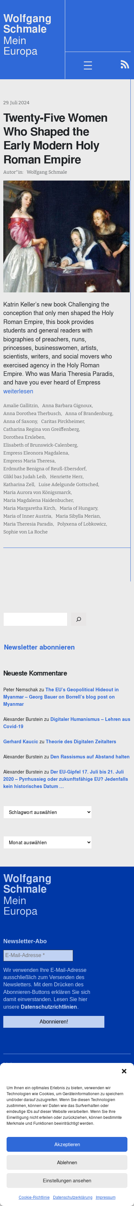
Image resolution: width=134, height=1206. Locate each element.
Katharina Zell (18, 484)
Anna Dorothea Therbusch (32, 413)
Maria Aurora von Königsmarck (37, 492)
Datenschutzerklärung (73, 1197)
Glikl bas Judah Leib (24, 477)
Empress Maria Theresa (29, 461)
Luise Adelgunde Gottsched (68, 484)
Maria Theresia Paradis (28, 524)
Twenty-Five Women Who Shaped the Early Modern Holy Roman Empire (55, 138)
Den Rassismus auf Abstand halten (90, 756)
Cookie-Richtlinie (34, 1197)
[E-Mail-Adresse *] (38, 955)
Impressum (106, 1197)
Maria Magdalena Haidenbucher (38, 500)
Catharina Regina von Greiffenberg (41, 429)
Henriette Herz (66, 477)
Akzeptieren (67, 1144)
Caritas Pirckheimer (62, 421)
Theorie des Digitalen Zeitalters (81, 741)
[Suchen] (79, 619)
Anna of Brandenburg (88, 413)
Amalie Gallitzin (20, 406)
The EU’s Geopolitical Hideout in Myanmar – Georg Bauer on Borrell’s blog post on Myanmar (61, 696)
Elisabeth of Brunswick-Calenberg (40, 445)
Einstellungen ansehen (67, 1180)
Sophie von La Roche (25, 532)
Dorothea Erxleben (23, 437)
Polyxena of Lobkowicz (81, 524)
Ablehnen (67, 1162)
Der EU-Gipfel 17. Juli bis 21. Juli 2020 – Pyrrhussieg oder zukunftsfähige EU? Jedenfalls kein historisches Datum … (65, 779)
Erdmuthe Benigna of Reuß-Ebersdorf (44, 469)
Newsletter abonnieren (39, 647)
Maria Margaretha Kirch (29, 508)
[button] (124, 1071)
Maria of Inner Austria (27, 516)
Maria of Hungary (78, 508)
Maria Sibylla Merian (78, 516)
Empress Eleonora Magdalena (35, 453)
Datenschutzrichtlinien (49, 1007)
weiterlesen (18, 391)
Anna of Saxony (20, 421)
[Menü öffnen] (91, 65)
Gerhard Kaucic (20, 741)
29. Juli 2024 (16, 103)
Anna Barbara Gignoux (67, 406)
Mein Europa (20, 45)
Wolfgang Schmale (27, 23)
